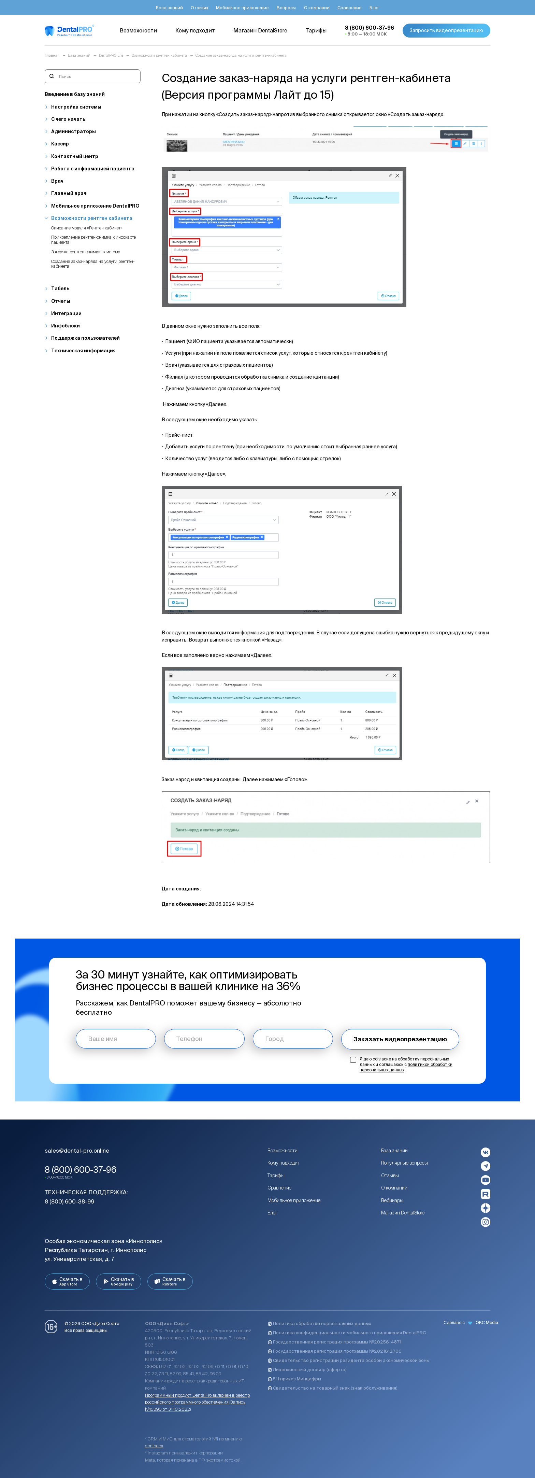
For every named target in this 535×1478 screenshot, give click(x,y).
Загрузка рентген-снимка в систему (85, 252)
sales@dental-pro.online (77, 1151)
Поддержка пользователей (85, 338)
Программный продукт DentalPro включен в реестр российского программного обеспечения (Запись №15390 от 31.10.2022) (197, 1402)
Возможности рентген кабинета (91, 218)
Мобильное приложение (294, 1200)
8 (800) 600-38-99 (69, 1201)
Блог (272, 1212)
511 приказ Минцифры (294, 1378)
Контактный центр (74, 156)
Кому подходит (284, 1163)
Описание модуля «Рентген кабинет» (86, 228)
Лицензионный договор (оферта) (307, 1369)
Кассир (60, 143)
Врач (57, 181)
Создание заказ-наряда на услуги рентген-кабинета (92, 264)
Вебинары (392, 1200)
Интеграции (66, 313)
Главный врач (68, 193)
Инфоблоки (65, 325)
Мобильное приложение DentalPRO (95, 206)
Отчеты (60, 301)
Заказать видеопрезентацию (400, 1039)
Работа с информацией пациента (92, 168)
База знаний (394, 1150)
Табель (60, 288)
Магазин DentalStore (402, 1212)
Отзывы (390, 1175)
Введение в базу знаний (75, 94)
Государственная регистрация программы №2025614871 (334, 1342)
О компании (394, 1188)
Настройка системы (76, 107)
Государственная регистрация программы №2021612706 (335, 1351)
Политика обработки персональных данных (319, 1323)
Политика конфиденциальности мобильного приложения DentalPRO (347, 1332)
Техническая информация (83, 350)
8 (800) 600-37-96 (80, 1169)
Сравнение (279, 1188)
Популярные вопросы (404, 1163)
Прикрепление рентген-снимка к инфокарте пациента (93, 239)
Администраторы (73, 131)
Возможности (283, 1150)
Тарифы (276, 1175)
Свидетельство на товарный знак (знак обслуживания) (332, 1388)
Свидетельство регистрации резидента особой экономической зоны (349, 1360)
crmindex (154, 1445)
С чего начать (68, 119)
